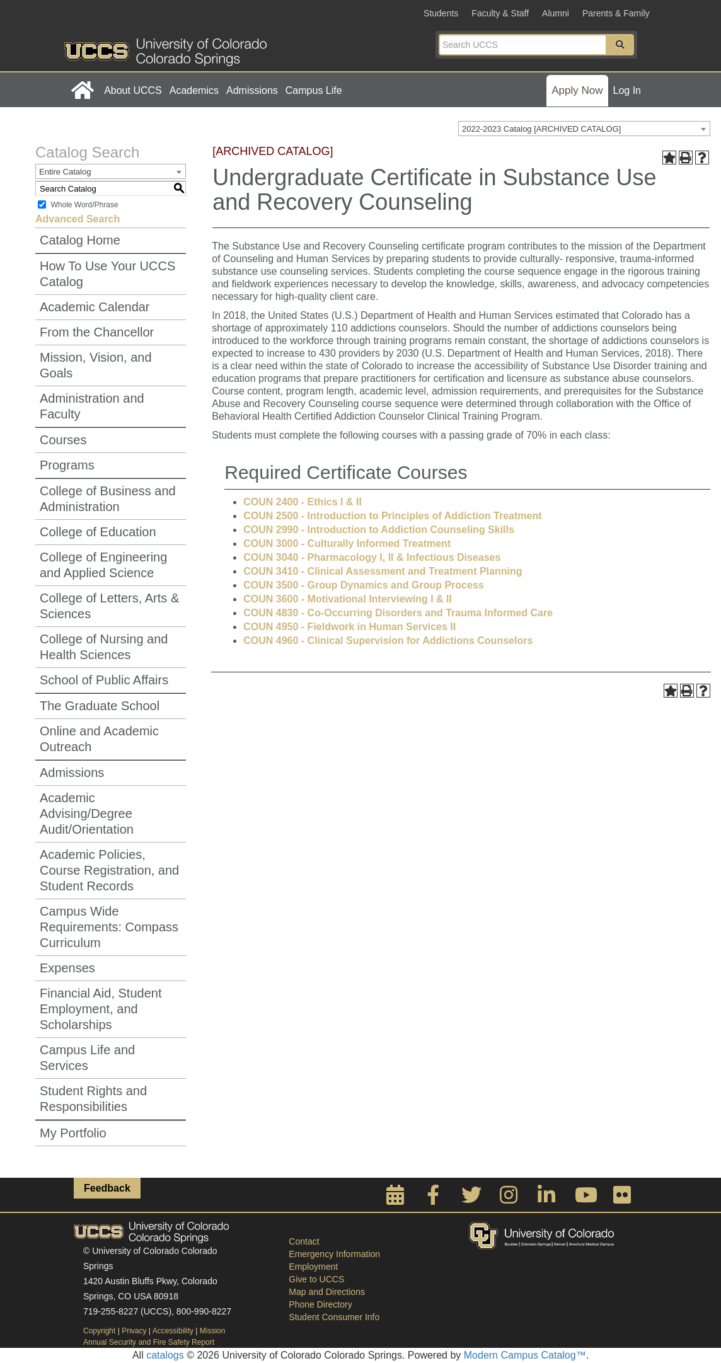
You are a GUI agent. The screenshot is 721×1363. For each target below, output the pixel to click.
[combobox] (584, 128)
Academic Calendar (95, 307)
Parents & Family (616, 13)
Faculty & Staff (500, 13)
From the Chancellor (97, 332)
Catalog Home (80, 240)
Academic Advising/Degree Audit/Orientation (87, 813)
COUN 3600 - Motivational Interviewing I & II (347, 599)
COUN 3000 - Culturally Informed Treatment (347, 543)
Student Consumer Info (334, 1317)
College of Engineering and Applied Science (103, 565)
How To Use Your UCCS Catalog (107, 274)
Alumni (555, 13)
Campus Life (314, 90)
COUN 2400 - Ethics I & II (302, 502)
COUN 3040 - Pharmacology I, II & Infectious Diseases (371, 557)
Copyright (99, 1330)
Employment (313, 1267)
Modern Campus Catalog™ (525, 1355)
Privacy (134, 1330)
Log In (627, 90)
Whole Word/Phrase (84, 204)
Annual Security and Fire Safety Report (148, 1342)
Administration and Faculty (92, 406)
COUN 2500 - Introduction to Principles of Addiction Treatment (392, 515)
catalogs (165, 1355)
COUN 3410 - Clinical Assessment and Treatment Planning (382, 571)
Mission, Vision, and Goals (96, 365)
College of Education (98, 532)
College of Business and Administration (108, 499)
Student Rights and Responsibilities (93, 1098)
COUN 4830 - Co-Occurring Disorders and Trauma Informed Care (398, 612)
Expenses (67, 968)
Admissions (252, 90)
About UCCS (133, 90)
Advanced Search (77, 219)
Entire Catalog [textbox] (65, 171)
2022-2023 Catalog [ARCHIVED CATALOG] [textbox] (541, 129)
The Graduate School (99, 706)
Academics (194, 90)
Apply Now (577, 90)
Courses (63, 440)
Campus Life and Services (87, 1058)
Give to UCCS (316, 1279)
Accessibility (173, 1330)
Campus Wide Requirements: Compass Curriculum (109, 927)
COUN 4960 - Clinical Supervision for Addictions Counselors (388, 640)
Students (441, 13)
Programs (67, 465)
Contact (304, 1241)
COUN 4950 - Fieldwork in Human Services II (349, 626)
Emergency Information (334, 1254)
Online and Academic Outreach (99, 739)
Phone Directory (320, 1304)
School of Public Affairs (104, 680)
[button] (620, 44)
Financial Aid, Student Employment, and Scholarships (100, 1009)
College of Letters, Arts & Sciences (109, 606)
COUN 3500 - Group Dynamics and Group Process (363, 585)
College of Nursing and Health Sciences (104, 647)
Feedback (107, 1188)
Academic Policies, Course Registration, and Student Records (109, 870)
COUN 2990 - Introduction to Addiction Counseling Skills (378, 529)
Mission (213, 1330)
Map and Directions (327, 1292)
